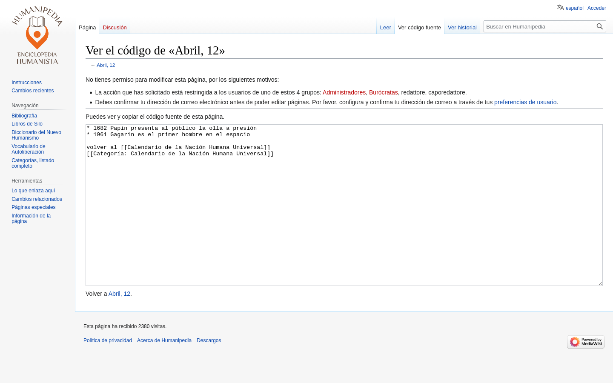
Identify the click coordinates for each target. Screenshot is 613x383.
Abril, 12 (106, 65)
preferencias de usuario (525, 102)
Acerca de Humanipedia (164, 372)
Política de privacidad (107, 372)
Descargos (209, 372)
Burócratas (383, 92)
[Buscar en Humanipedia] (545, 26)
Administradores (344, 92)
